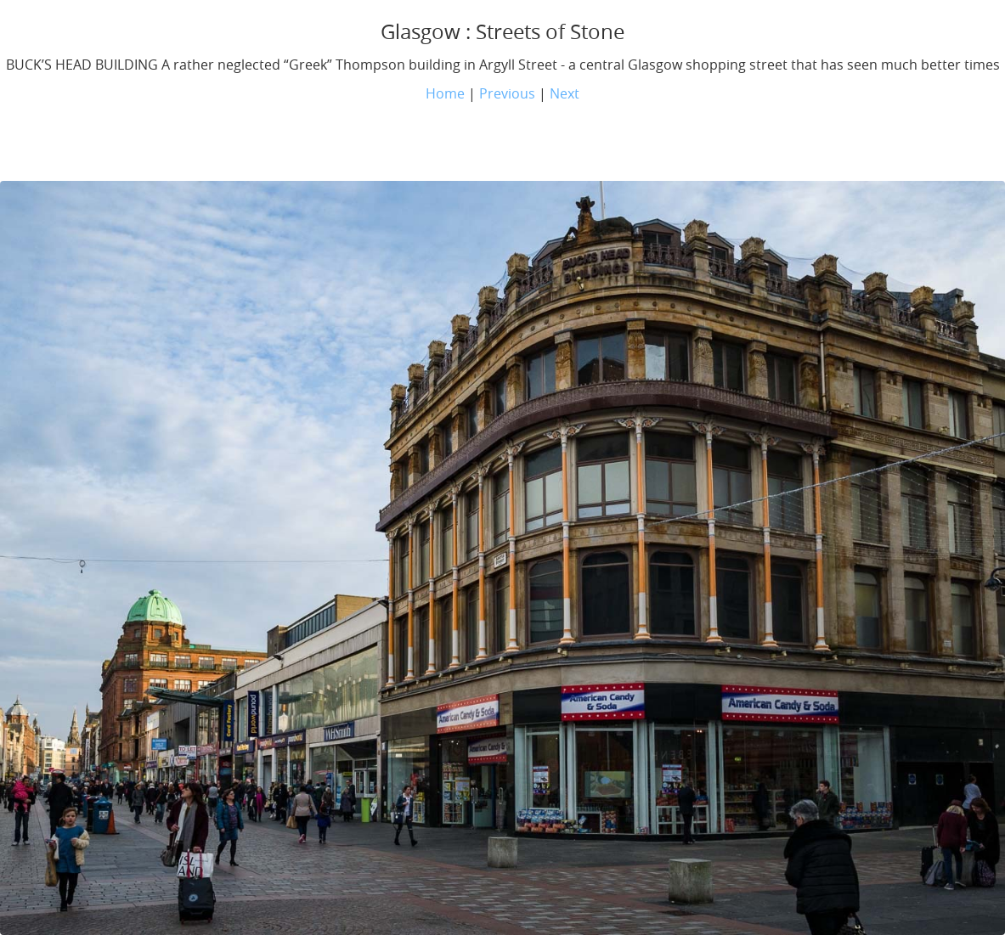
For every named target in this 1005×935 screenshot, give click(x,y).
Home (445, 93)
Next (564, 93)
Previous (507, 93)
